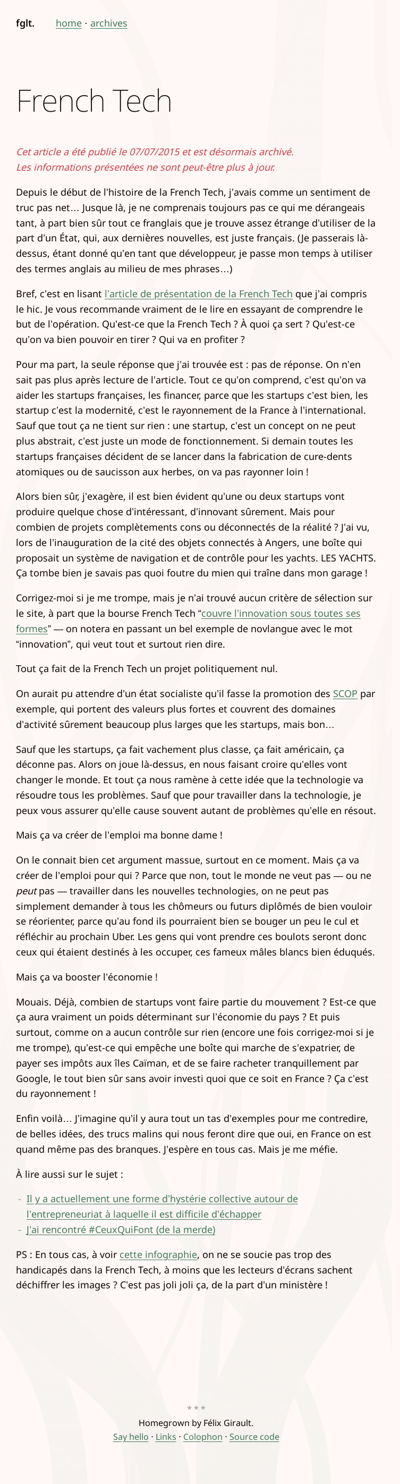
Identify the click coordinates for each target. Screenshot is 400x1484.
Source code (254, 1437)
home (69, 22)
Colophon (203, 1437)
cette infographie (158, 1254)
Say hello (131, 1437)
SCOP (345, 693)
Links (166, 1437)
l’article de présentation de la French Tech (199, 293)
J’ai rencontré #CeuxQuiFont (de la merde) (121, 1229)
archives (108, 22)
